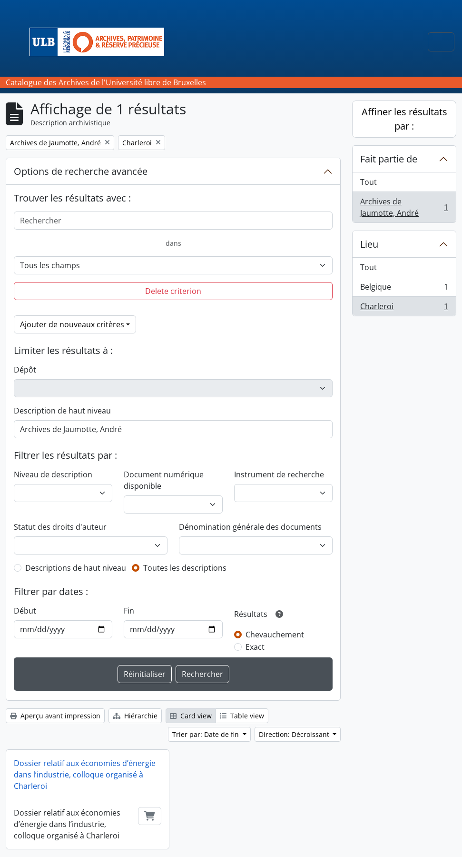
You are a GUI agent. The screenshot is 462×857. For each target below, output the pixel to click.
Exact (255, 647)
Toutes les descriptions (184, 568)
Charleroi (404, 308)
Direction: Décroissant (295, 734)
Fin (129, 610)
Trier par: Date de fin (206, 734)
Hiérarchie (135, 715)
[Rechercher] (173, 221)
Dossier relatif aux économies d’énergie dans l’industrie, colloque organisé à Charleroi (85, 774)
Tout (368, 182)
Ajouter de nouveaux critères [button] (72, 324)
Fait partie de (388, 158)
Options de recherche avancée (80, 171)
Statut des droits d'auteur (60, 527)
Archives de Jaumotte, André (404, 207)
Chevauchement (275, 634)
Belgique (404, 289)
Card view (191, 715)
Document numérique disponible (164, 480)
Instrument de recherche (279, 474)
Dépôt (25, 369)
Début (25, 610)
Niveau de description (53, 474)
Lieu (369, 244)
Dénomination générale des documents (250, 527)
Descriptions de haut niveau (75, 568)
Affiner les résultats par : (404, 118)
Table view (242, 715)
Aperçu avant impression (55, 715)
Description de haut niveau (62, 410)
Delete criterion (173, 291)
